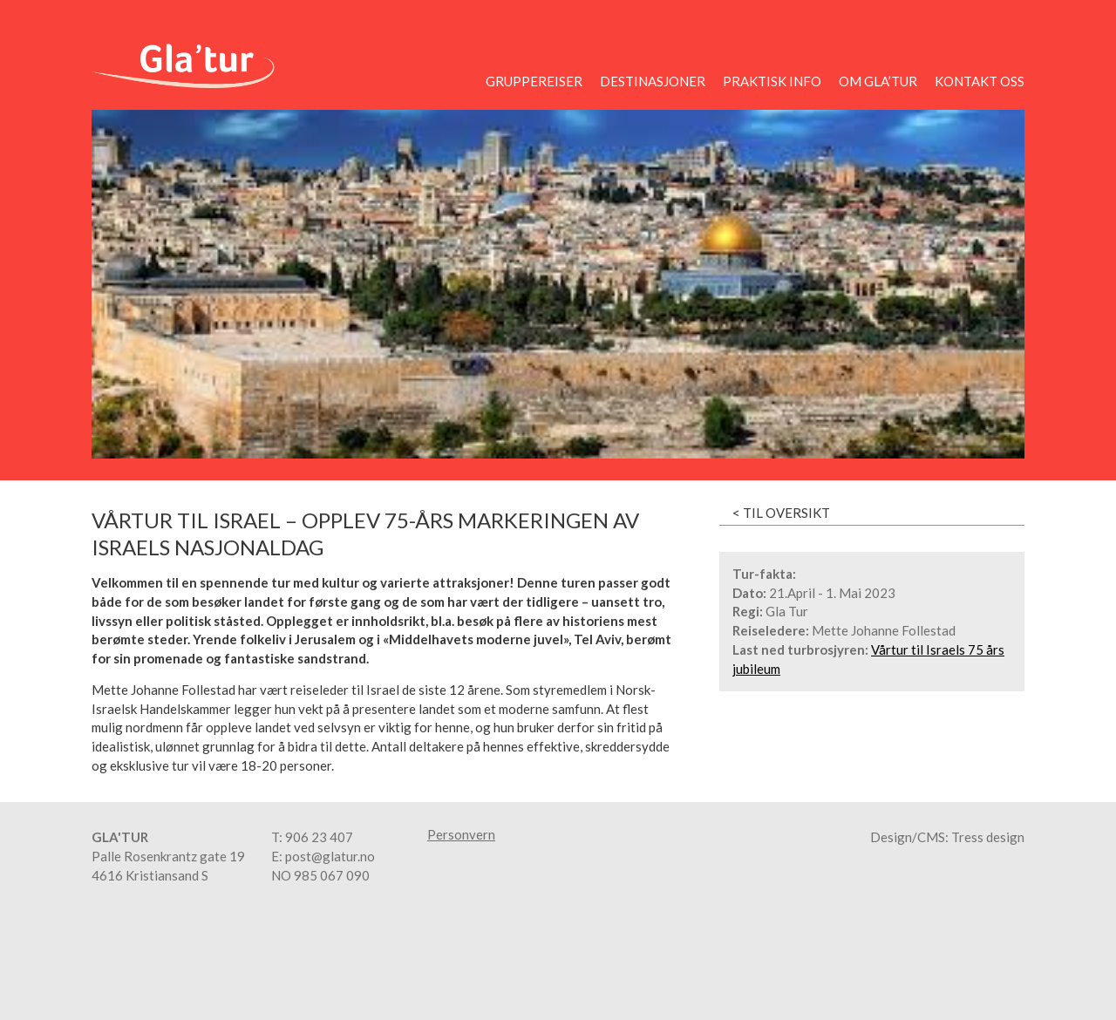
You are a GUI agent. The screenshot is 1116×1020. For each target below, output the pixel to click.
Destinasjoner (652, 81)
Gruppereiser (534, 81)
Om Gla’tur (878, 81)
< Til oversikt (781, 512)
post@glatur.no (330, 856)
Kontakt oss (979, 81)
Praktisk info (772, 81)
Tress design (987, 837)
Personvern (461, 834)
